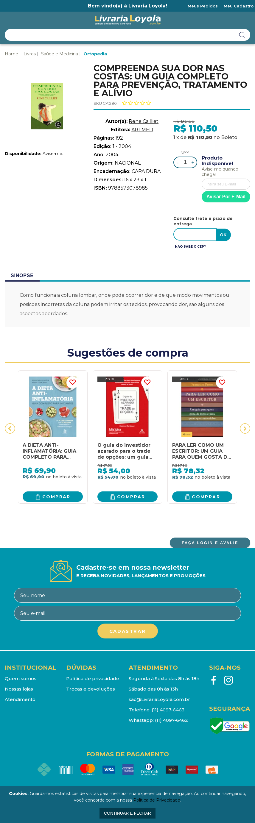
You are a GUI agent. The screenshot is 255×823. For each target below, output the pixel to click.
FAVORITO (72, 382)
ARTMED (142, 129)
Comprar (56, 496)
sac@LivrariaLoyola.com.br (159, 699)
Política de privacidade (92, 678)
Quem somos (20, 678)
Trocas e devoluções (90, 688)
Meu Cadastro (239, 6)
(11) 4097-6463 (168, 709)
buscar (242, 34)
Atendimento (20, 699)
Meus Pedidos (203, 6)
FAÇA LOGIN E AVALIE (210, 542)
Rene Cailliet (143, 121)
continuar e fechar (127, 813)
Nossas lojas (19, 688)
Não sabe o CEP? (190, 246)
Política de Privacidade (156, 800)
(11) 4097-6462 (171, 719)
